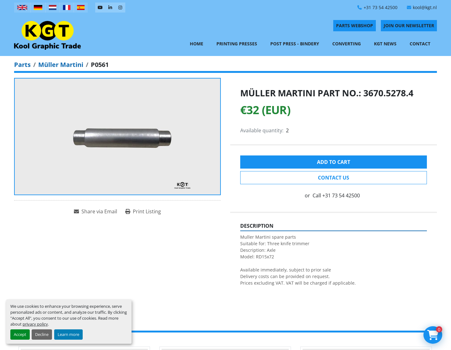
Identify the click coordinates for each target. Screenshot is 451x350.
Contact (420, 44)
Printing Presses (236, 44)
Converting (346, 44)
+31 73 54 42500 (380, 7)
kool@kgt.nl (425, 7)
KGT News (385, 44)
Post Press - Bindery (294, 44)
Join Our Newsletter (409, 25)
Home (196, 44)
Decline (42, 334)
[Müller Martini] (60, 64)
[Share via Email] (95, 211)
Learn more (68, 334)
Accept (20, 334)
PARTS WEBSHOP (354, 25)
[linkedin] (110, 8)
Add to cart (333, 162)
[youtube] (100, 8)
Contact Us (333, 177)
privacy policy (35, 324)
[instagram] (120, 8)
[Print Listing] (143, 211)
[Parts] (22, 64)
